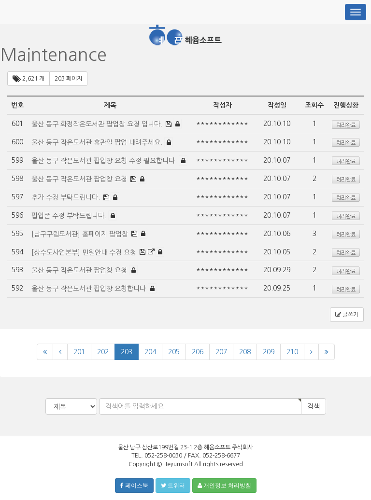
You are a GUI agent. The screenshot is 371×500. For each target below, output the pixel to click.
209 (268, 351)
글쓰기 (346, 315)
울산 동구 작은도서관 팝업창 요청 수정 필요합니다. (105, 160)
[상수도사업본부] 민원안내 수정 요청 (84, 252)
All (197, 464)
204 (150, 351)
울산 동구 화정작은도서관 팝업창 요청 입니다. (97, 124)
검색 (313, 406)
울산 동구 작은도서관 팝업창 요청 (80, 179)
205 (174, 351)
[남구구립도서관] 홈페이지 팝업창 (80, 233)
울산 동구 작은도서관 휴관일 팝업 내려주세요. (97, 142)
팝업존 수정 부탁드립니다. (69, 215)
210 (292, 351)
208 (245, 351)
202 (103, 351)
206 (197, 351)
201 (79, 351)
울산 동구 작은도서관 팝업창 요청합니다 (89, 288)
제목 (110, 105)
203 (126, 351)
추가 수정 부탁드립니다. (66, 197)
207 (221, 351)
